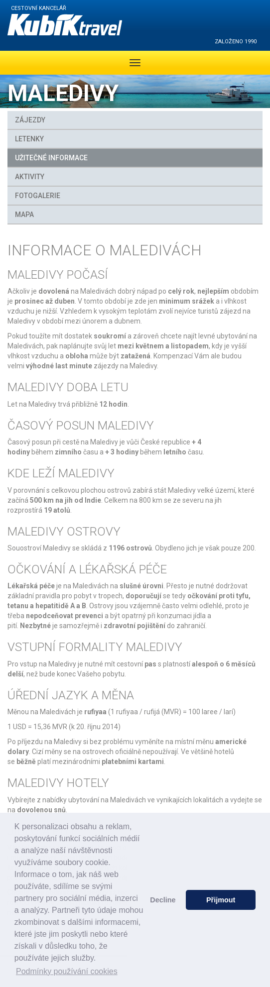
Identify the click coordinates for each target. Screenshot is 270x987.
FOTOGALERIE (37, 196)
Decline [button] (162, 900)
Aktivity (29, 177)
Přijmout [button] (220, 900)
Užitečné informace (51, 158)
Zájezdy (30, 120)
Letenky (29, 139)
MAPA (24, 215)
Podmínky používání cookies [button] (67, 971)
